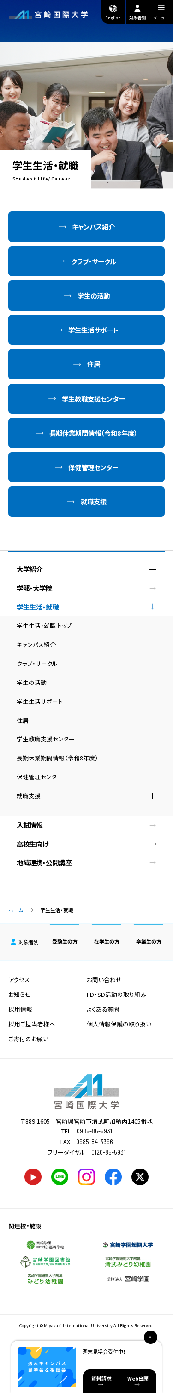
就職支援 (94, 501)
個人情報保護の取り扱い (119, 1024)
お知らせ (19, 994)
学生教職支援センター (93, 399)
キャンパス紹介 (93, 226)
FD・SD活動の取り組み (116, 994)
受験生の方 (65, 941)
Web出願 (138, 1378)
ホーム (15, 910)
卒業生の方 (148, 941)
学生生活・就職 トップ (44, 625)
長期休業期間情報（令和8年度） (93, 433)
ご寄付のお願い (28, 1038)
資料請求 (101, 1378)
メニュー (161, 13)
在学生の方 (106, 941)
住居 (93, 364)
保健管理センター (93, 467)
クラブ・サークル (93, 261)
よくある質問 (103, 1009)
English (113, 12)
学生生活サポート (93, 330)
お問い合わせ (104, 979)
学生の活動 (94, 295)
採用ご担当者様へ (31, 1024)
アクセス (19, 979)
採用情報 (20, 1009)
